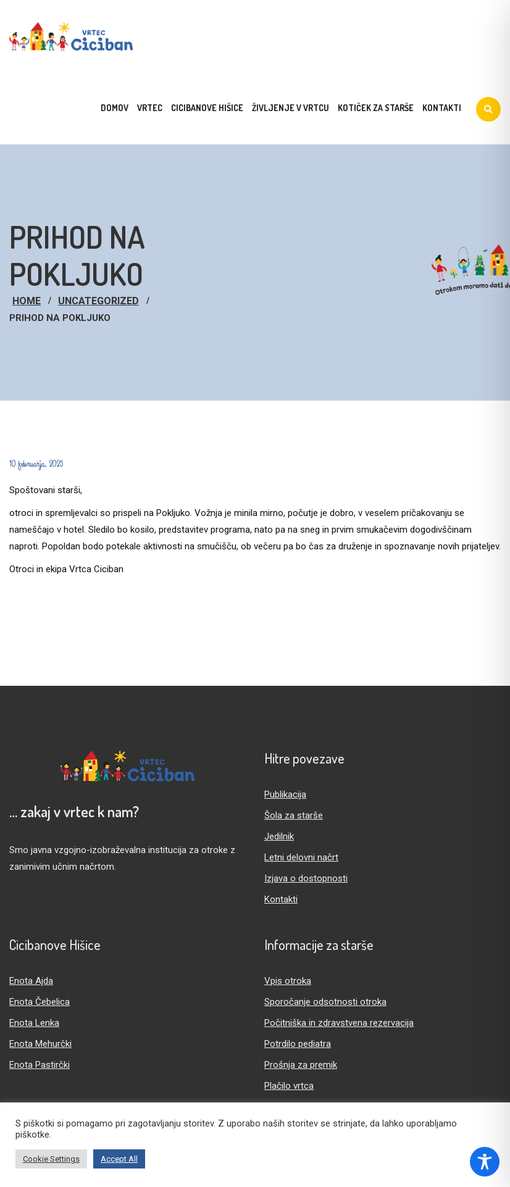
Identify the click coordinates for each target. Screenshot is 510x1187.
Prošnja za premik (300, 1064)
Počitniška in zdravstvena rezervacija (339, 1022)
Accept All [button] (119, 1159)
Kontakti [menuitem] (441, 107)
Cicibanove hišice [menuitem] (207, 107)
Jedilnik (279, 836)
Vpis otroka (287, 980)
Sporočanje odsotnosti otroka (325, 1001)
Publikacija (285, 794)
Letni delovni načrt (301, 857)
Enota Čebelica (39, 1001)
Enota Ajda (31, 980)
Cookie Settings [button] (51, 1159)
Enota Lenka (34, 1022)
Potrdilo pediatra (297, 1043)
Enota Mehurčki (40, 1043)
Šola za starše (293, 815)
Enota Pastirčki (39, 1064)
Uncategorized (98, 301)
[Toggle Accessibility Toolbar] (485, 1162)
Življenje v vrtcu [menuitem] (290, 107)
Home (26, 301)
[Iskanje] (488, 109)
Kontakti (281, 899)
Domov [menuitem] (114, 107)
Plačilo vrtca (289, 1085)
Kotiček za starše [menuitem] (376, 107)
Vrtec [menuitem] (149, 107)
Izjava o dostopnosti (306, 878)
